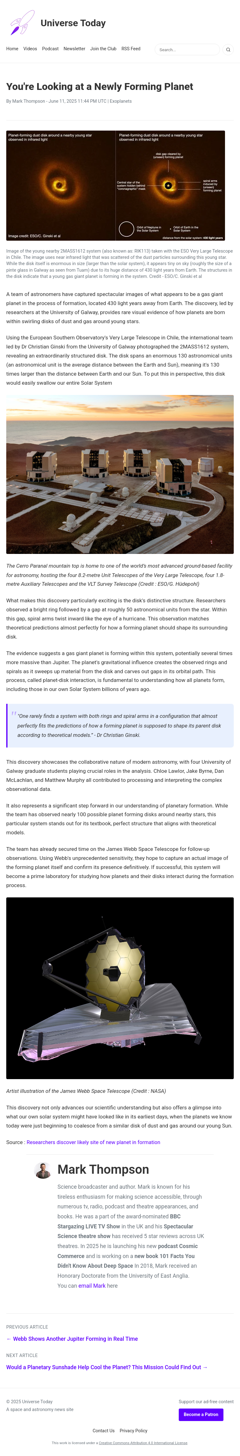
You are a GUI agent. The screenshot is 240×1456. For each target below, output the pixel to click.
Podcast (50, 49)
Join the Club (103, 49)
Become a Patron (201, 1414)
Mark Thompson (28, 101)
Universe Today (57, 23)
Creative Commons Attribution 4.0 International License (143, 1442)
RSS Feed (131, 49)
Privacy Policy (134, 1430)
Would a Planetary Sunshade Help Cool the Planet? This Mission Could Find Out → (107, 1367)
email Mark (92, 1285)
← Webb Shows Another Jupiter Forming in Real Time (72, 1338)
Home (12, 49)
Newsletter (74, 49)
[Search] (228, 49)
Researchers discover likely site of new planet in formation (95, 1142)
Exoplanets (121, 101)
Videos (30, 49)
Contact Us (103, 1430)
